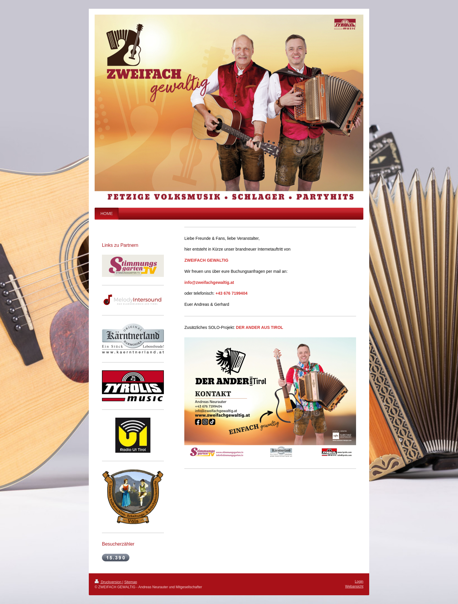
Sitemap (130, 582)
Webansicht (354, 586)
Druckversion (108, 582)
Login (359, 581)
